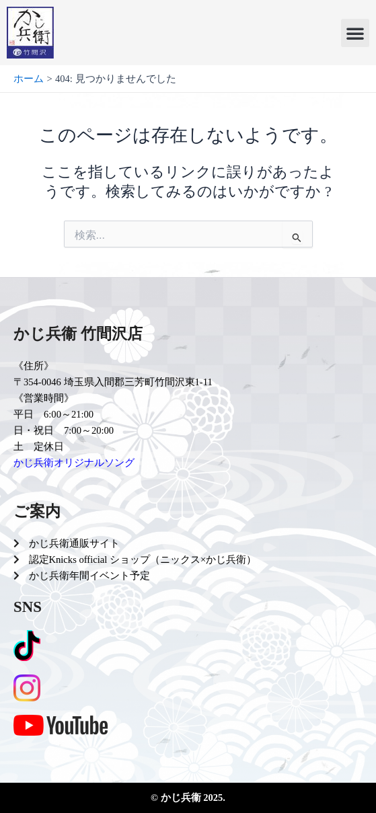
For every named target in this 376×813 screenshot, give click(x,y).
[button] (355, 33)
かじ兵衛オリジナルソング (74, 462)
